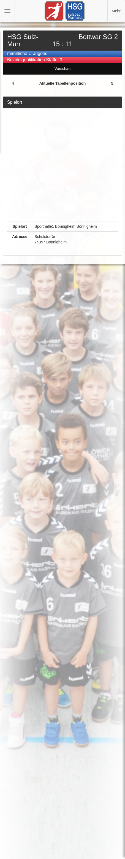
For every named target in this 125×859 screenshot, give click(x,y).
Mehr (116, 11)
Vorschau (62, 68)
